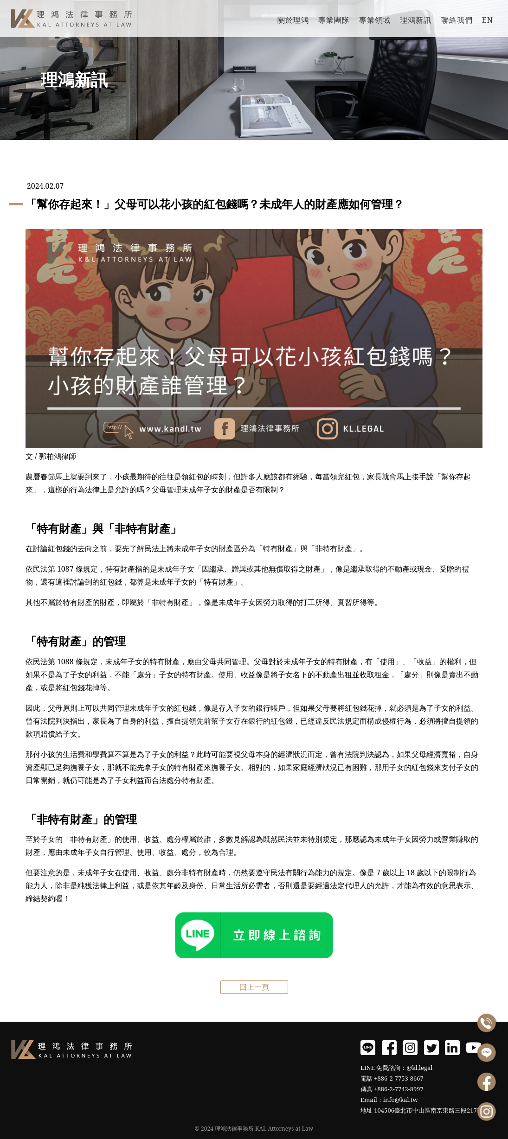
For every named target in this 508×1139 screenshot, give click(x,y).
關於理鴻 (293, 20)
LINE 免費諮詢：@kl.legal (396, 1067)
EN (487, 20)
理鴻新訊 (415, 20)
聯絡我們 (457, 20)
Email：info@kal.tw (389, 1099)
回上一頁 (254, 987)
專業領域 (375, 20)
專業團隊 (334, 20)
